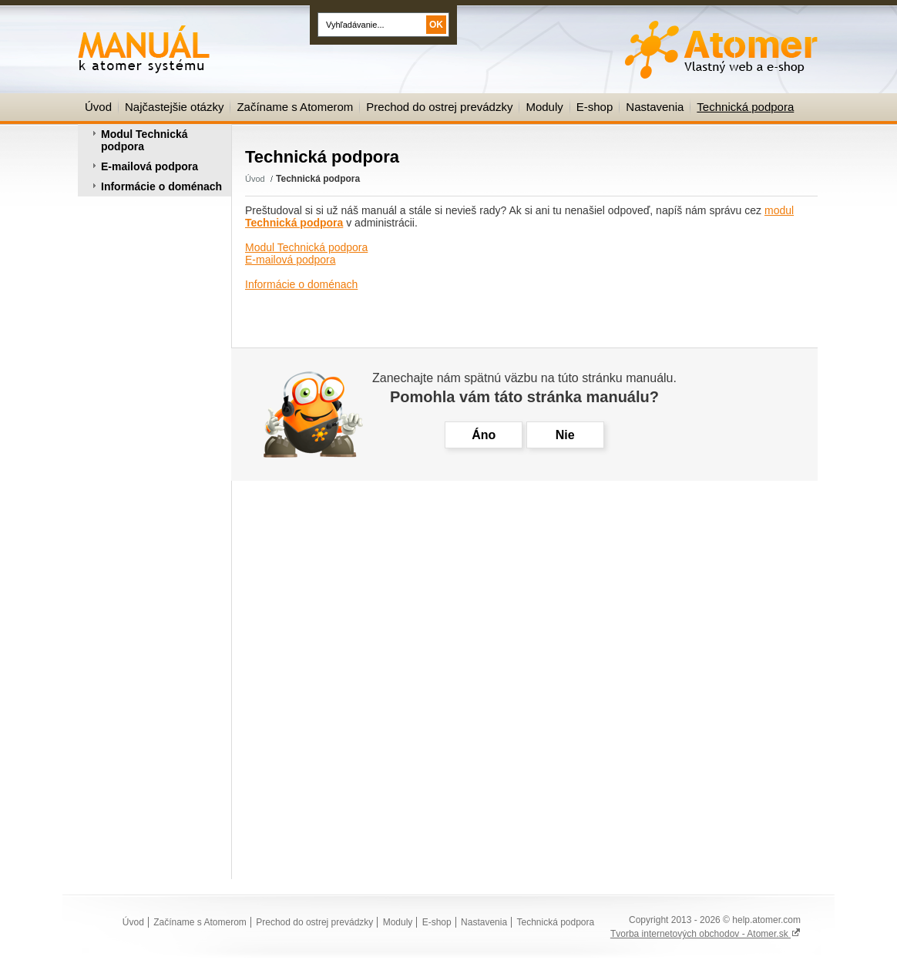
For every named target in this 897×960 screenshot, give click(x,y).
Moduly (544, 106)
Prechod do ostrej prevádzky (439, 106)
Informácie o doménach (161, 186)
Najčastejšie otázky (174, 106)
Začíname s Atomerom (295, 106)
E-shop (594, 106)
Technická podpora (745, 106)
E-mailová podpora (149, 166)
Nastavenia (655, 106)
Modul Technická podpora (144, 140)
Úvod (98, 106)
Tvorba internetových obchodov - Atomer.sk (705, 933)
